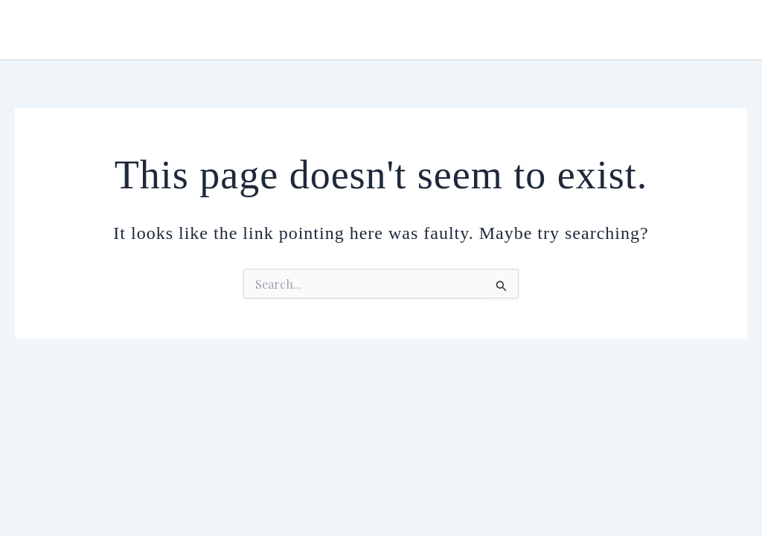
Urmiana (62, 29)
